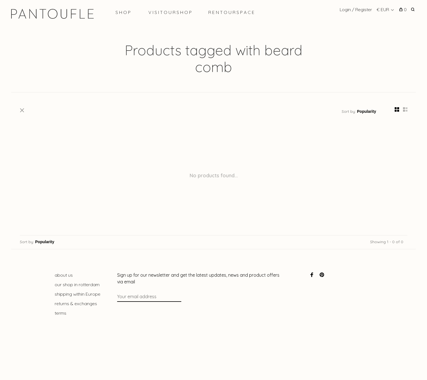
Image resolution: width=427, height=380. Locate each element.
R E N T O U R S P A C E (231, 12)
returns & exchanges (76, 303)
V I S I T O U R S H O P (170, 12)
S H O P (123, 12)
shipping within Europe (77, 294)
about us (64, 275)
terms (60, 313)
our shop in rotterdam (77, 284)
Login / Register (356, 9)
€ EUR (383, 9)
